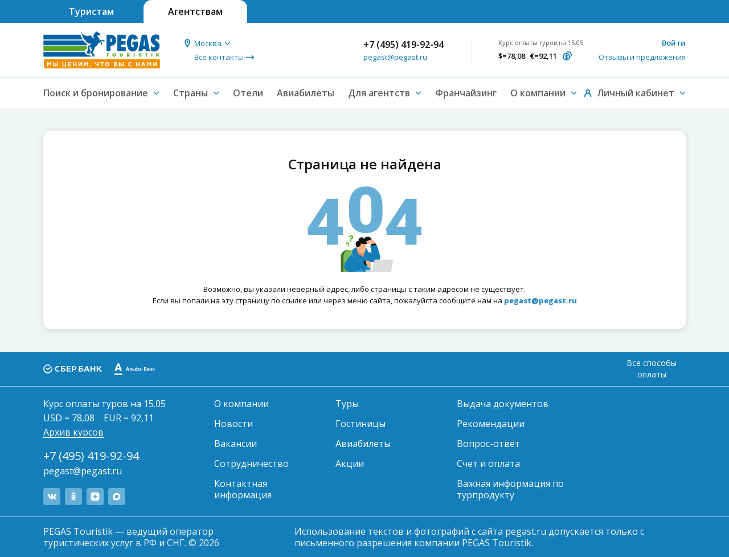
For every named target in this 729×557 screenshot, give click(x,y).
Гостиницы (360, 423)
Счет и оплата (488, 463)
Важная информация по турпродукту (510, 489)
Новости (233, 423)
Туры (347, 403)
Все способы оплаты (651, 368)
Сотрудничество (251, 463)
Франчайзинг (466, 93)
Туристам (91, 11)
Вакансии (235, 443)
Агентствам (195, 11)
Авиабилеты (305, 93)
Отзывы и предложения (642, 57)
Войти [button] (674, 43)
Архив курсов (73, 432)
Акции (349, 463)
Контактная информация (243, 489)
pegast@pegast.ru (395, 57)
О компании (241, 403)
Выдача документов (502, 403)
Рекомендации (491, 423)
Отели (248, 93)
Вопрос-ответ (488, 443)
